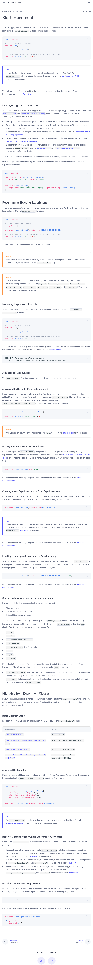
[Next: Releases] (68, 931)
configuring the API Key (71, 76)
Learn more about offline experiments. (21, 141)
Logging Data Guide (24, 94)
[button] (41, 950)
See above (24, 527)
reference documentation (16, 814)
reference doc (68, 430)
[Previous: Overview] (24, 931)
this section (32, 846)
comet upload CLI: (57, 347)
